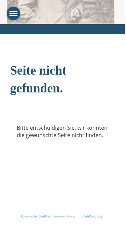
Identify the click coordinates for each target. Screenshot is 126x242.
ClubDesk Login (93, 216)
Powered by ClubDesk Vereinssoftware (48, 216)
